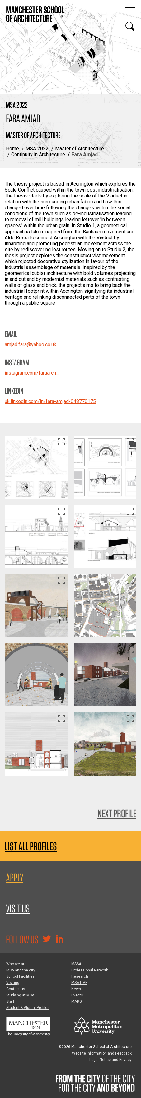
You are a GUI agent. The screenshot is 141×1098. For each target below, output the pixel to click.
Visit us (18, 908)
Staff (10, 1001)
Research (79, 976)
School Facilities (20, 976)
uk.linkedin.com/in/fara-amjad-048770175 (50, 401)
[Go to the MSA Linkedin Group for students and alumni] (59, 939)
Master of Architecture (79, 149)
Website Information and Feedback (102, 1053)
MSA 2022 (37, 149)
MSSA (76, 964)
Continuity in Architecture (38, 154)
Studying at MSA (20, 995)
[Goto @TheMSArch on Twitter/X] (47, 939)
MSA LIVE (79, 983)
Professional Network (89, 970)
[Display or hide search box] (130, 26)
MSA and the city (20, 970)
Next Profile (116, 813)
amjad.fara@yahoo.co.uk (30, 344)
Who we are (16, 964)
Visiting (12, 983)
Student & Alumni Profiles (27, 1008)
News (76, 989)
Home (12, 149)
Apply (14, 877)
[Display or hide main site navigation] (130, 11)
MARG (76, 1001)
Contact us (15, 989)
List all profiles (31, 846)
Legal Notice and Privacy (110, 1059)
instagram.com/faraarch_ (32, 373)
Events (77, 995)
